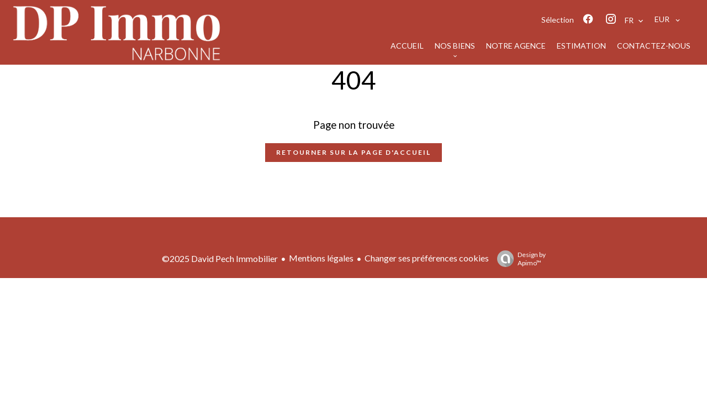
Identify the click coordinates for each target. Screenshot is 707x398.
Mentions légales (321, 258)
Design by (519, 258)
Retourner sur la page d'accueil (353, 152)
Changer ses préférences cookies (427, 258)
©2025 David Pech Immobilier (220, 258)
